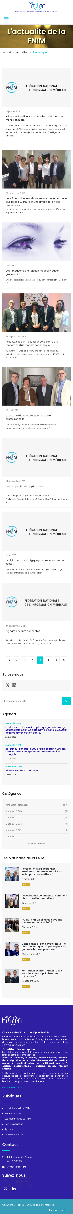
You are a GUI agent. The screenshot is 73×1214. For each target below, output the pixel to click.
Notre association (14, 1124)
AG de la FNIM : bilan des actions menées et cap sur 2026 (42, 921)
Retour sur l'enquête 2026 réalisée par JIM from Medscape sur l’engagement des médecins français (35, 751)
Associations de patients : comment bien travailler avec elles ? (44, 897)
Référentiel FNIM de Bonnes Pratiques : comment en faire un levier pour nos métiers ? (42, 871)
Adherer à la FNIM (14, 1135)
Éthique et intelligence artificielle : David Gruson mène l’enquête (34, 121)
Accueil (7, 52)
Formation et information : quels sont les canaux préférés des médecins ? (42, 973)
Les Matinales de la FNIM (17, 1108)
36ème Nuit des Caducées (21, 770)
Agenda (9, 1129)
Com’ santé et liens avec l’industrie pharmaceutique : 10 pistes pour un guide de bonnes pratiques (44, 946)
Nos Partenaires (13, 1114)
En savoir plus (11, 1087)
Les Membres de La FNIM (18, 1119)
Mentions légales (58, 1210)
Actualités (22, 52)
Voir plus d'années (36, 843)
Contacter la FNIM (16, 1167)
